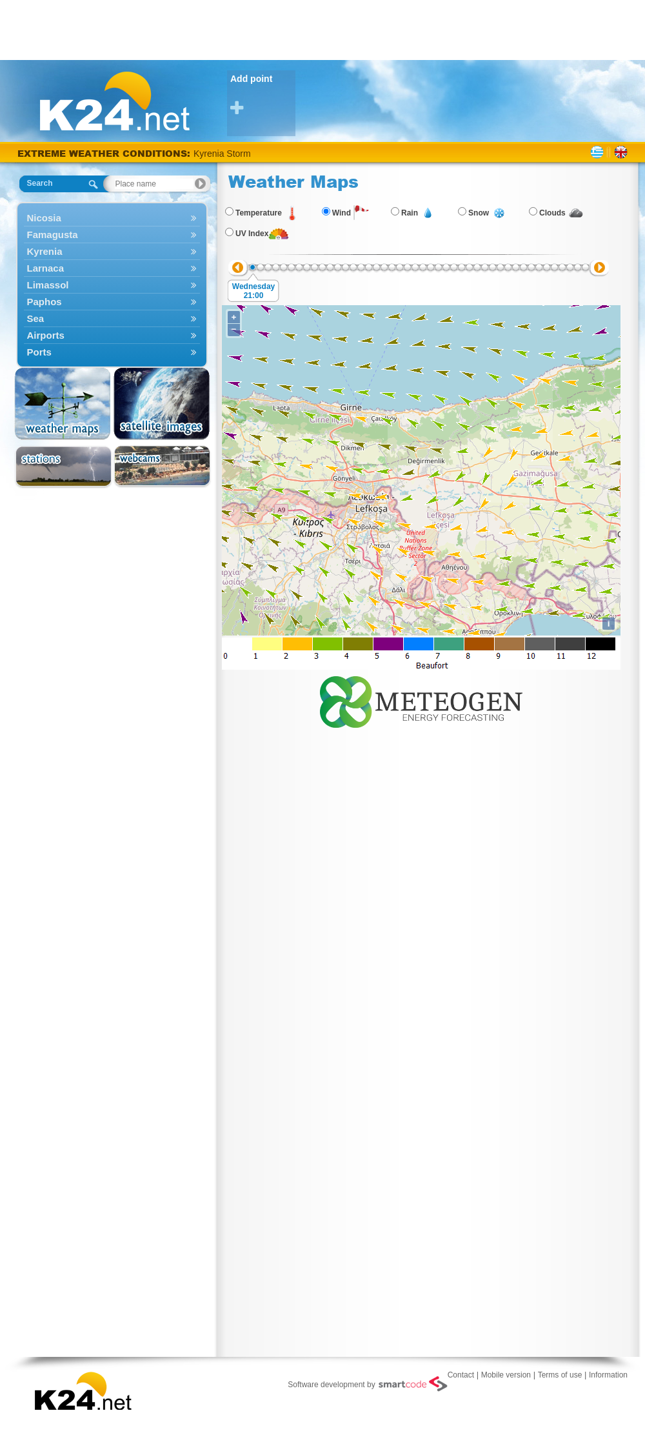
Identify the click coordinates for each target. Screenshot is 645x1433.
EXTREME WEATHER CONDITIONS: (105, 153)
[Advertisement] (322, 29)
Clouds (552, 212)
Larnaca (112, 268)
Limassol (112, 285)
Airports (112, 335)
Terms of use (560, 1374)
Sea (112, 318)
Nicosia (112, 218)
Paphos (112, 302)
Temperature (258, 212)
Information (608, 1374)
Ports (112, 352)
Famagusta (112, 234)
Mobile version (506, 1374)
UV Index (251, 233)
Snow (478, 212)
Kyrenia (112, 251)
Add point (262, 95)
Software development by (367, 1384)
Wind (341, 212)
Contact (461, 1374)
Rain (409, 212)
